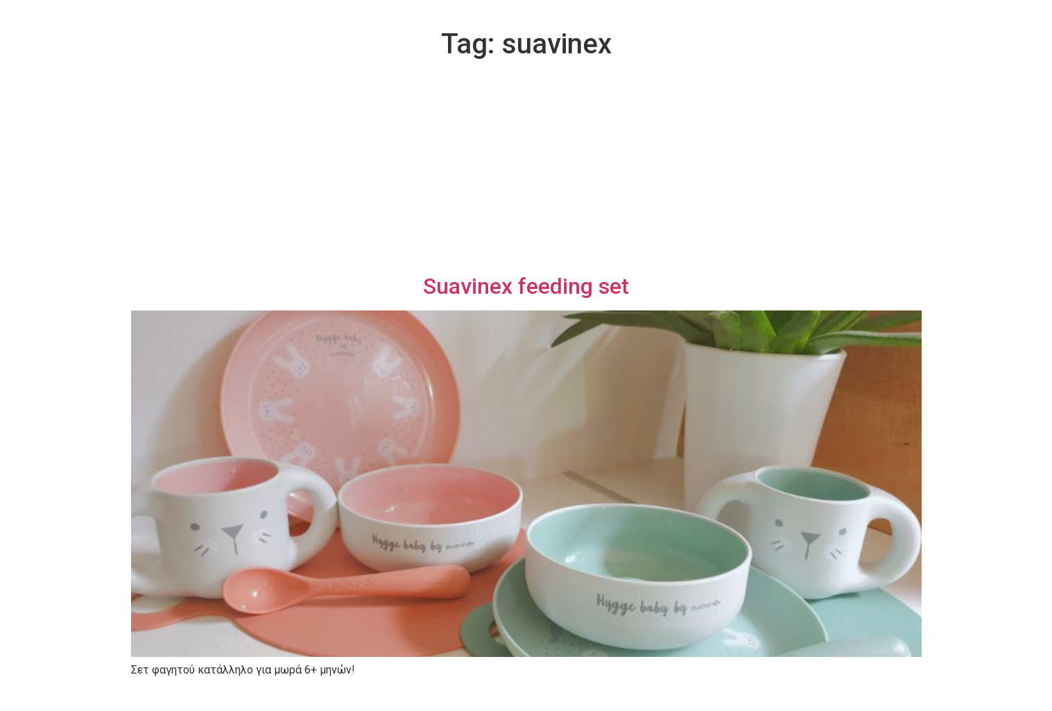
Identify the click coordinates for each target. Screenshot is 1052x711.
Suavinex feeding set (526, 286)
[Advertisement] (526, 169)
